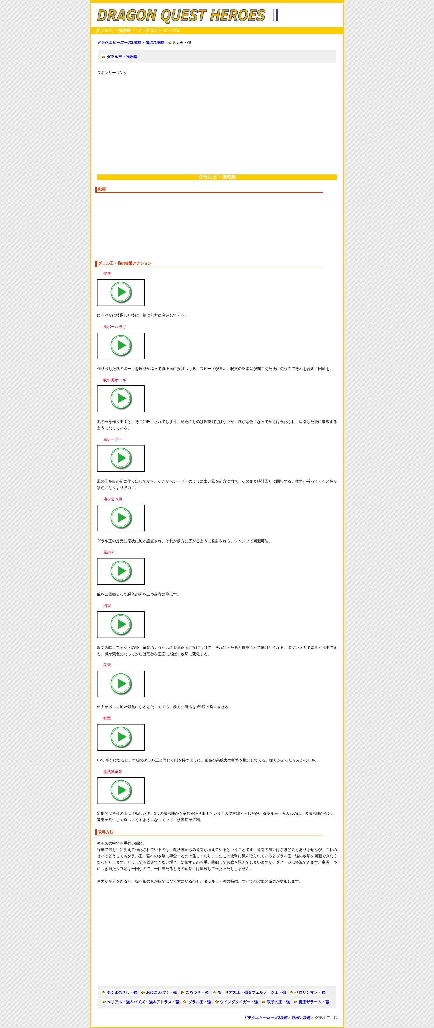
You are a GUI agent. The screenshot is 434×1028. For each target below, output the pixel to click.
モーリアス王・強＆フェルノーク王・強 (251, 992)
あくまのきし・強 (122, 992)
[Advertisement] (217, 123)
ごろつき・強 (197, 992)
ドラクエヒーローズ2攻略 (119, 42)
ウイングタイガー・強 (239, 1002)
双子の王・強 (278, 1002)
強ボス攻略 (154, 42)
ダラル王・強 (199, 1002)
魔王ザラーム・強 (314, 1002)
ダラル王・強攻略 (122, 57)
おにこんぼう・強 (161, 992)
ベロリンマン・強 (310, 992)
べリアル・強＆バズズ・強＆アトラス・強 (143, 1002)
